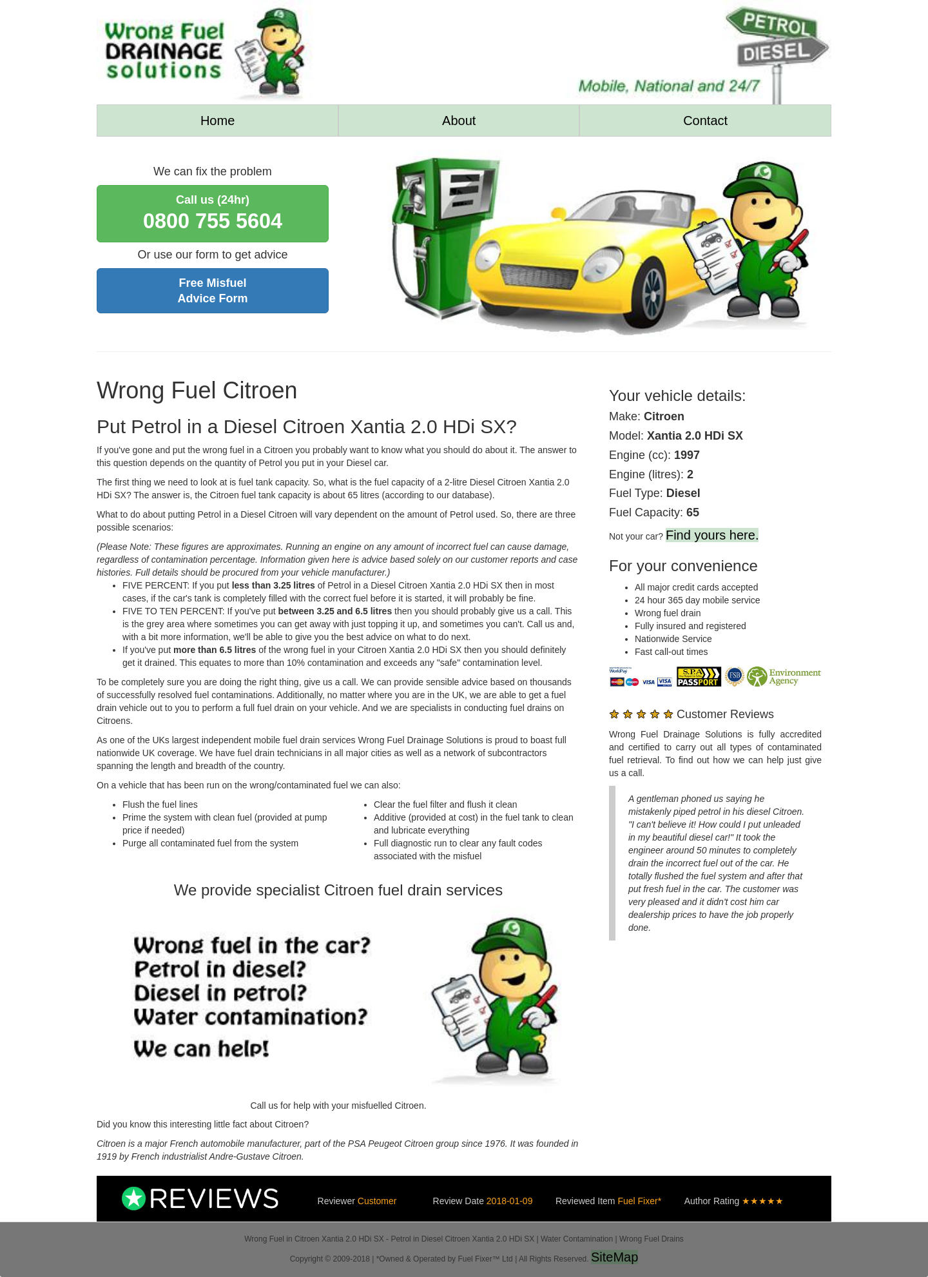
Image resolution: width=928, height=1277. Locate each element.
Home (217, 120)
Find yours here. (712, 535)
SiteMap (614, 1257)
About (459, 120)
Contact (705, 120)
